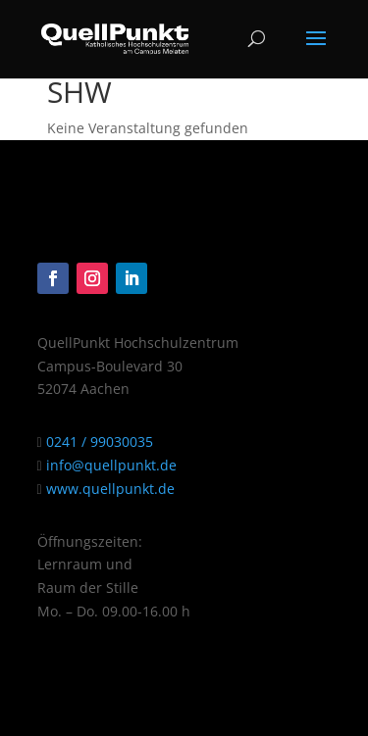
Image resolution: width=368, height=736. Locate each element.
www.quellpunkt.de (108, 488)
